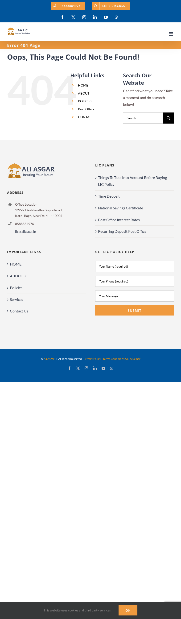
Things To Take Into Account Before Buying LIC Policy (132, 181)
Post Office (86, 109)
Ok (128, 610)
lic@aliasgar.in (25, 231)
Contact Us (19, 311)
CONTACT (86, 117)
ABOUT (83, 93)
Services (16, 299)
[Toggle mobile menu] (171, 33)
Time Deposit (109, 196)
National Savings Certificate (120, 208)
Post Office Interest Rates (119, 219)
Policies (16, 287)
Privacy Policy (92, 359)
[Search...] (143, 118)
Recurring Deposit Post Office (122, 231)
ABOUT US (19, 276)
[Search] (168, 118)
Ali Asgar (49, 359)
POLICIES (85, 101)
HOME (83, 85)
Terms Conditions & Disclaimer (121, 359)
